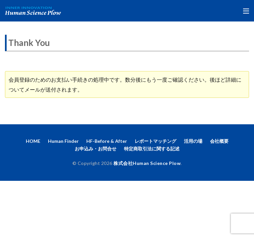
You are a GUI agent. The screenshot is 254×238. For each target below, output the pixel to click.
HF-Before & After (106, 141)
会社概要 (219, 141)
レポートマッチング (155, 141)
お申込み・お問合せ (95, 148)
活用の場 (193, 141)
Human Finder (63, 141)
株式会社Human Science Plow (147, 163)
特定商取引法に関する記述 (152, 148)
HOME (33, 141)
